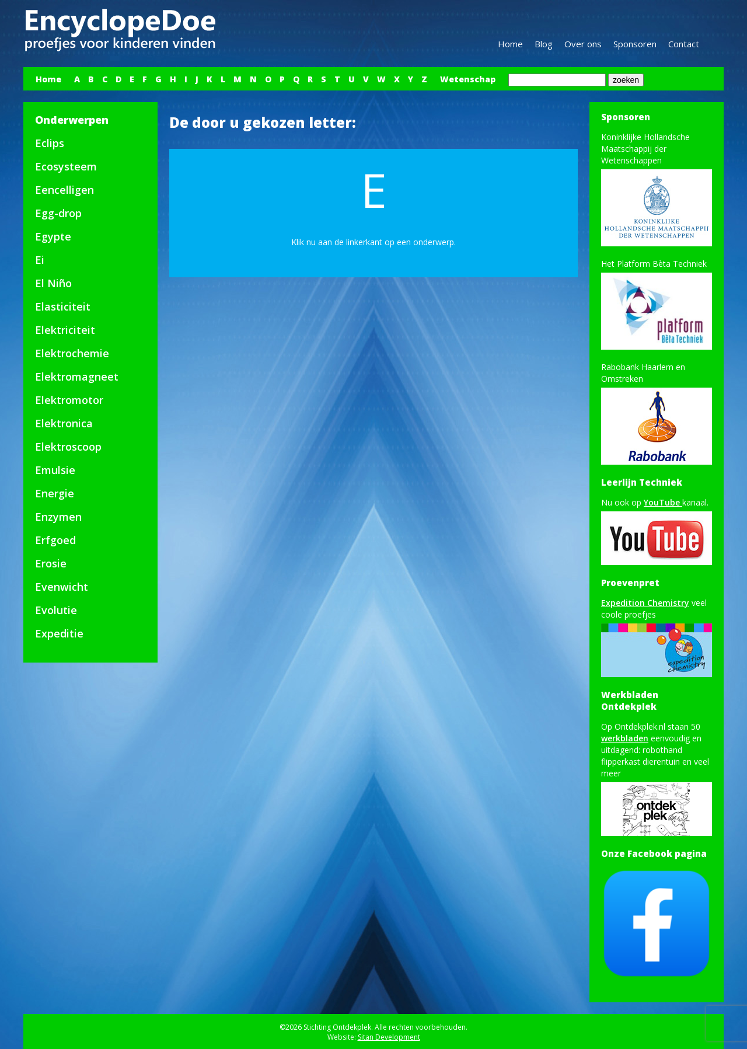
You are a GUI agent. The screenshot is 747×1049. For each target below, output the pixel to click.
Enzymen (58, 517)
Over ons (583, 44)
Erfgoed (55, 540)
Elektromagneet (76, 377)
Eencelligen (64, 190)
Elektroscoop (68, 447)
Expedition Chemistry (645, 602)
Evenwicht (61, 587)
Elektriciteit (65, 330)
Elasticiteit (62, 306)
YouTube (663, 502)
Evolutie (56, 610)
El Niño (53, 283)
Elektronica (64, 423)
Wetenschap (467, 79)
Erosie (51, 563)
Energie (54, 493)
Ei (39, 260)
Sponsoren (635, 44)
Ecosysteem (66, 166)
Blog (544, 44)
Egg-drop (58, 213)
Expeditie (59, 633)
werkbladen (624, 738)
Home (510, 44)
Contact (683, 44)
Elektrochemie (72, 353)
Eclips (49, 143)
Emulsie (55, 470)
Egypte (53, 236)
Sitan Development (389, 1037)
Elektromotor (69, 400)
